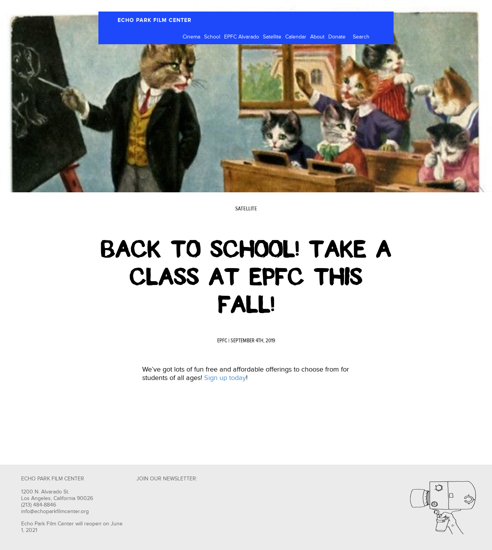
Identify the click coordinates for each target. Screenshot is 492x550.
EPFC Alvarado (241, 37)
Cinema (191, 37)
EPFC (222, 341)
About (317, 37)
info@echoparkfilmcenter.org (55, 511)
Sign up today (225, 378)
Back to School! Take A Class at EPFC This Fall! (246, 277)
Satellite (272, 37)
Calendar (295, 37)
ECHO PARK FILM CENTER (154, 20)
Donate (337, 37)
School (212, 37)
